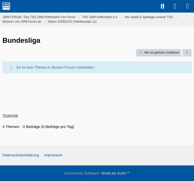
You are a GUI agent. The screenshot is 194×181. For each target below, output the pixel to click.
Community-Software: (97, 173)
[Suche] (162, 6)
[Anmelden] (175, 6)
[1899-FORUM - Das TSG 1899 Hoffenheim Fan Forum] (6, 6)
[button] (186, 53)
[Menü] (187, 6)
